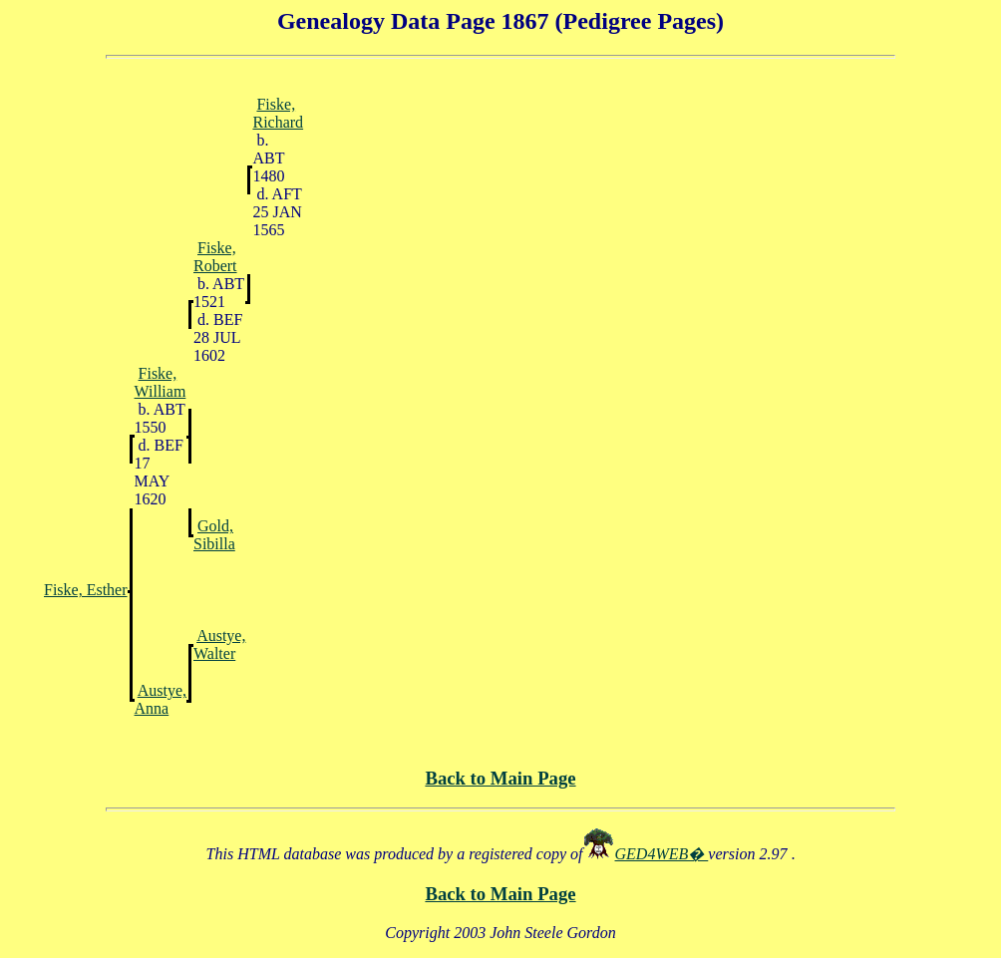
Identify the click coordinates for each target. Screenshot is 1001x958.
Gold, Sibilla (214, 534)
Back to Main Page (500, 778)
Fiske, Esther (86, 589)
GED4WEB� (662, 853)
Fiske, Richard (277, 113)
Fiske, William (160, 382)
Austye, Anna (160, 699)
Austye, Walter (219, 644)
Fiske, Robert (215, 256)
